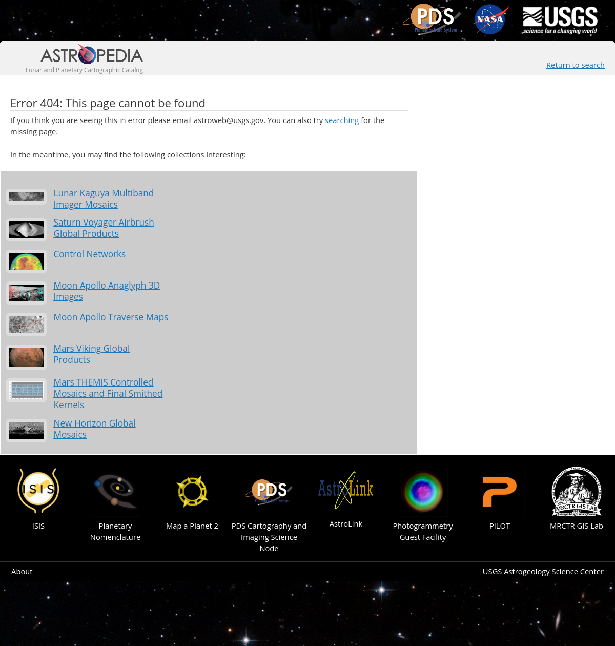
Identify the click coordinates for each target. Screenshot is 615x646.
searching (342, 120)
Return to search (575, 64)
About (21, 571)
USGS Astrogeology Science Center (543, 571)
